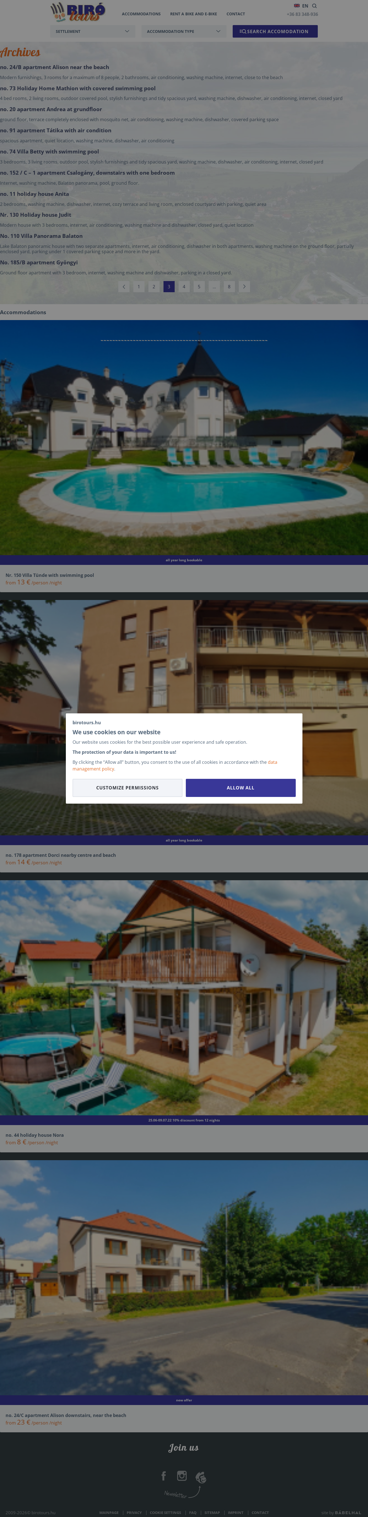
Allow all (240, 788)
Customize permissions (127, 788)
